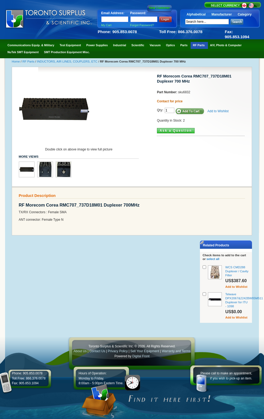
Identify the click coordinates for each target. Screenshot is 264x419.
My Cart (106, 25)
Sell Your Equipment (145, 351)
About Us (79, 351)
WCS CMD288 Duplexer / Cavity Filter (237, 271)
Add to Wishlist (217, 111)
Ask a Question (176, 131)
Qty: (160, 110)
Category (244, 14)
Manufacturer (221, 14)
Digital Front (141, 356)
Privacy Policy (118, 351)
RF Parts (28, 61)
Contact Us (97, 351)
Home (16, 61)
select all (213, 259)
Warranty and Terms (176, 351)
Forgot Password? (142, 25)
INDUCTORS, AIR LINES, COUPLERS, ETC (67, 61)
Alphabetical (196, 14)
